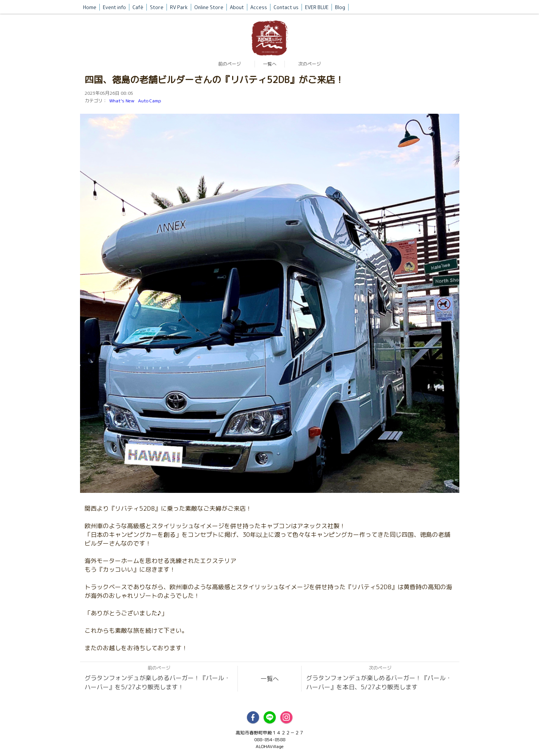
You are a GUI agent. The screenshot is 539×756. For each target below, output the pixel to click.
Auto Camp (149, 100)
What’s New (121, 100)
